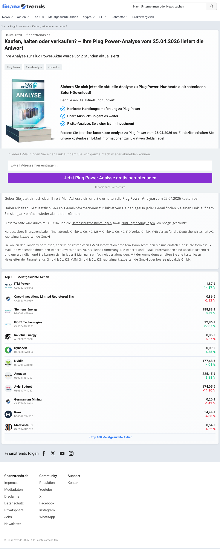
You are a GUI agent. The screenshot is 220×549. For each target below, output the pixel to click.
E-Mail (79, 255)
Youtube (45, 490)
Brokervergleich (143, 17)
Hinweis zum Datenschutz (110, 187)
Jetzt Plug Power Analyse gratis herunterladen (110, 178)
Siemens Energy (26, 310)
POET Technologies (29, 322)
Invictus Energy (26, 335)
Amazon (20, 374)
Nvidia (19, 361)
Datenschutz (14, 504)
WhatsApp (47, 517)
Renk (18, 412)
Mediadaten (13, 490)
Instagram (47, 510)
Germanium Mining (28, 400)
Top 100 (38, 17)
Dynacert (21, 348)
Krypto (87, 17)
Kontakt (73, 483)
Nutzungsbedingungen (138, 223)
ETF (101, 17)
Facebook (46, 504)
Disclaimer (12, 497)
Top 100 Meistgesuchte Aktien (111, 437)
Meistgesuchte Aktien (63, 17)
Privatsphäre (14, 510)
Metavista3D (24, 425)
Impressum (12, 483)
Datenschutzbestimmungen (92, 223)
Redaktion (47, 483)
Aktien (21, 17)
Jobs (8, 517)
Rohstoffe (118, 17)
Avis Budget (23, 387)
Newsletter (12, 524)
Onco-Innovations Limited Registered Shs (44, 297)
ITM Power (22, 284)
